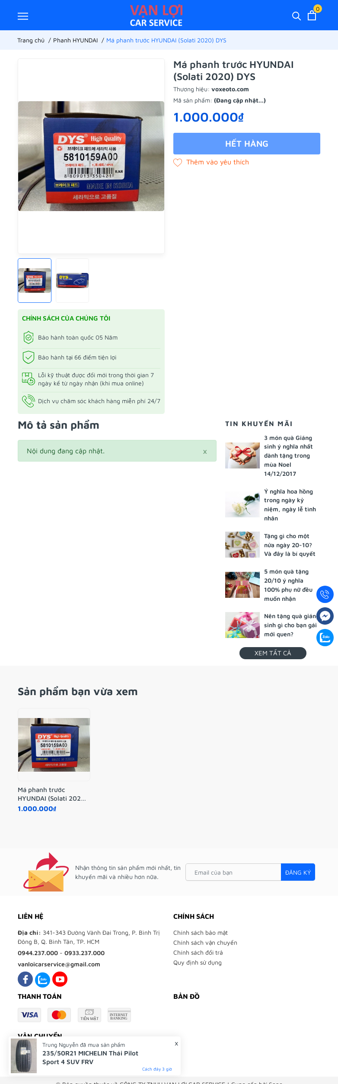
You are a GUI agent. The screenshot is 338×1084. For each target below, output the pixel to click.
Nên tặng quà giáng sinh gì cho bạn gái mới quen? (291, 625)
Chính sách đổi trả (198, 952)
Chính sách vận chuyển (205, 942)
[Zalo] (42, 979)
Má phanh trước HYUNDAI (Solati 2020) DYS (52, 794)
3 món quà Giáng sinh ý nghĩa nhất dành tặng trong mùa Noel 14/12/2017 (288, 455)
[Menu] (23, 16)
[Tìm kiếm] (296, 15)
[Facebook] (25, 979)
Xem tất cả (273, 653)
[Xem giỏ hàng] (312, 15)
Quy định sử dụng (197, 962)
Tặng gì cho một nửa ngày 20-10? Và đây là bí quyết (290, 545)
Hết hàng (246, 143)
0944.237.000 (38, 952)
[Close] (205, 450)
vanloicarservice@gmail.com (59, 964)
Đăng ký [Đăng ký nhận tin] (298, 872)
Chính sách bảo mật (200, 932)
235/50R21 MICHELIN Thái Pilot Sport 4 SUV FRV (90, 1057)
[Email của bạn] (250, 872)
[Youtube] (59, 979)
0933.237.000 (84, 952)
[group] (91, 156)
